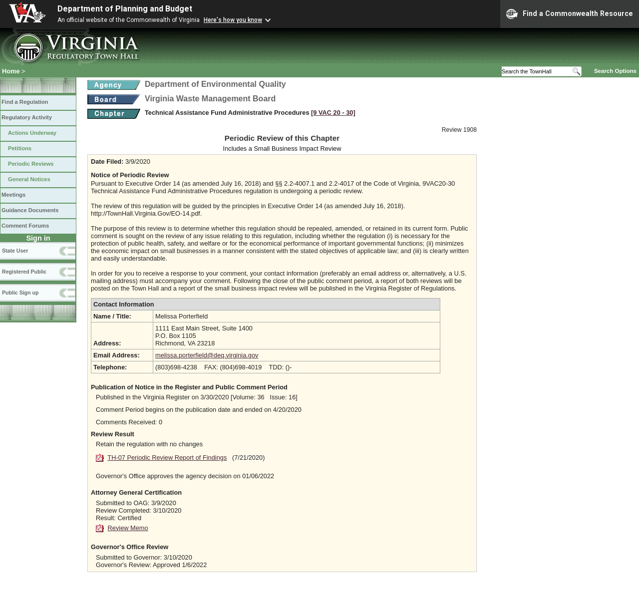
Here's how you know (233, 19)
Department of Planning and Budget (124, 8)
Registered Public (24, 272)
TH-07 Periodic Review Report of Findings (167, 457)
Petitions (19, 148)
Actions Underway (32, 133)
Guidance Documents (29, 210)
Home (11, 71)
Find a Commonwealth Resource (569, 14)
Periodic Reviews (31, 164)
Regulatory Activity (26, 117)
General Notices (29, 179)
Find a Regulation (24, 102)
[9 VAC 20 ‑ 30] (333, 112)
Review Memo (128, 528)
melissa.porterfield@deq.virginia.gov (206, 355)
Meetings (13, 195)
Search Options (615, 71)
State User (15, 251)
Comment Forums (25, 226)
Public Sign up (20, 293)
